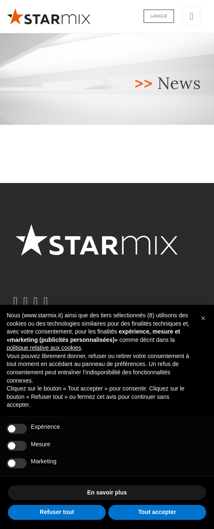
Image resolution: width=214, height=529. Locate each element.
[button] (203, 318)
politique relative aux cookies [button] (44, 347)
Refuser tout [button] (57, 512)
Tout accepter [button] (157, 512)
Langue (158, 16)
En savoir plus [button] (107, 492)
